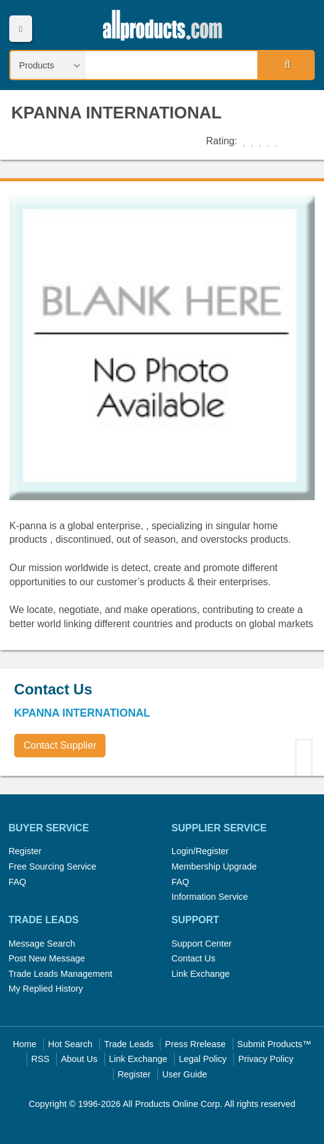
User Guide (184, 1074)
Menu (20, 29)
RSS (40, 1059)
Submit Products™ (274, 1044)
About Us (79, 1059)
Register (25, 851)
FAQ (18, 882)
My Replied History (46, 989)
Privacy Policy (266, 1059)
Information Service (210, 897)
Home (24, 1044)
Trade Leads (128, 1044)
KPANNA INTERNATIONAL (116, 112)
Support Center (202, 944)
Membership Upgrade (214, 866)
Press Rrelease (195, 1044)
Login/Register (200, 851)
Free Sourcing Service (52, 866)
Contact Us (193, 958)
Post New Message (47, 958)
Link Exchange (201, 974)
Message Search (42, 944)
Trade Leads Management (60, 974)
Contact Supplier (59, 745)
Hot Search (70, 1044)
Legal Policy (203, 1059)
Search (285, 64)
